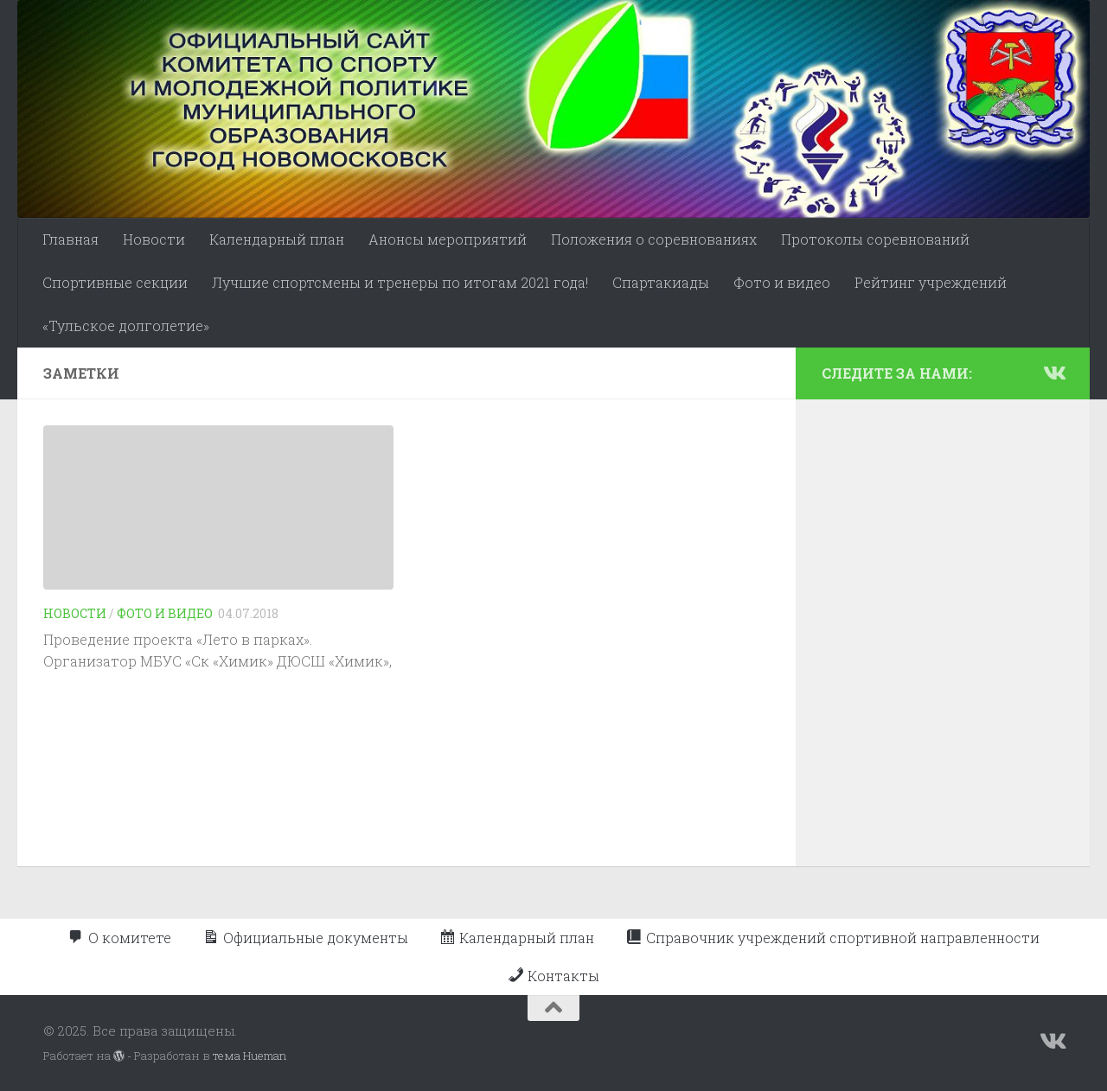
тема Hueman (249, 1055)
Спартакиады (660, 282)
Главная (70, 239)
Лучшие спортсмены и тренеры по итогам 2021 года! (400, 282)
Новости (154, 239)
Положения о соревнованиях (654, 239)
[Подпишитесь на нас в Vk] (1053, 372)
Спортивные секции (115, 282)
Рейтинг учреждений (930, 282)
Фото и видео (781, 282)
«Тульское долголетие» (125, 325)
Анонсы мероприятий (447, 239)
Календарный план (276, 239)
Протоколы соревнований (875, 239)
